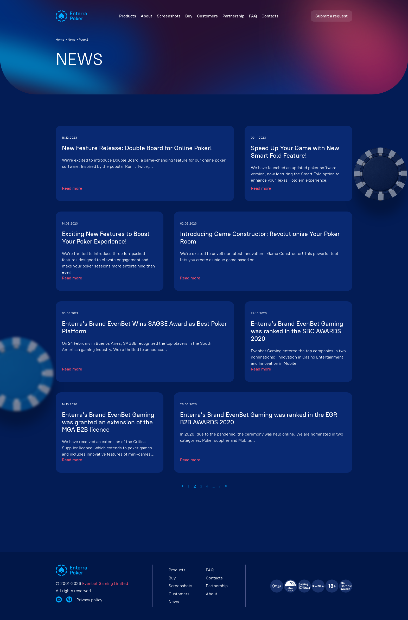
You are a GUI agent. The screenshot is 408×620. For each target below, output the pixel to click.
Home (60, 39)
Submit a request (331, 16)
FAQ (253, 16)
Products (127, 16)
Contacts (270, 16)
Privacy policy (89, 600)
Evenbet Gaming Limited (105, 583)
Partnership (233, 16)
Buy (188, 16)
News (71, 39)
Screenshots (169, 16)
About (146, 16)
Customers (207, 16)
